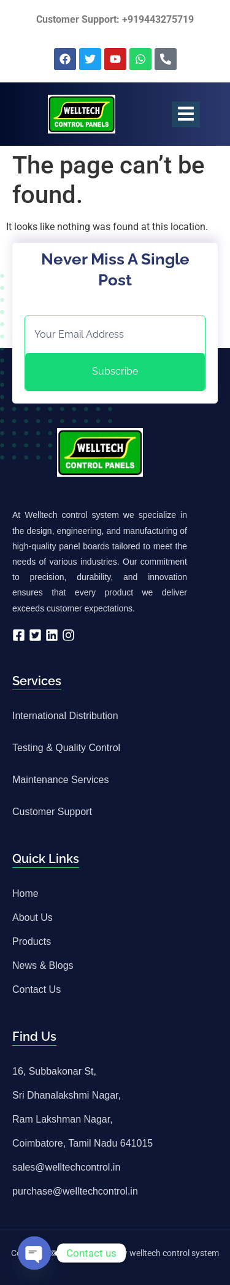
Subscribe (115, 371)
